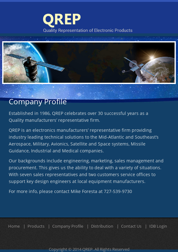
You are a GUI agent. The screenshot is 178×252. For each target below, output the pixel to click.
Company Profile (67, 226)
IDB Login (158, 226)
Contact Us (131, 226)
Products (36, 226)
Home (14, 226)
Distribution (102, 226)
